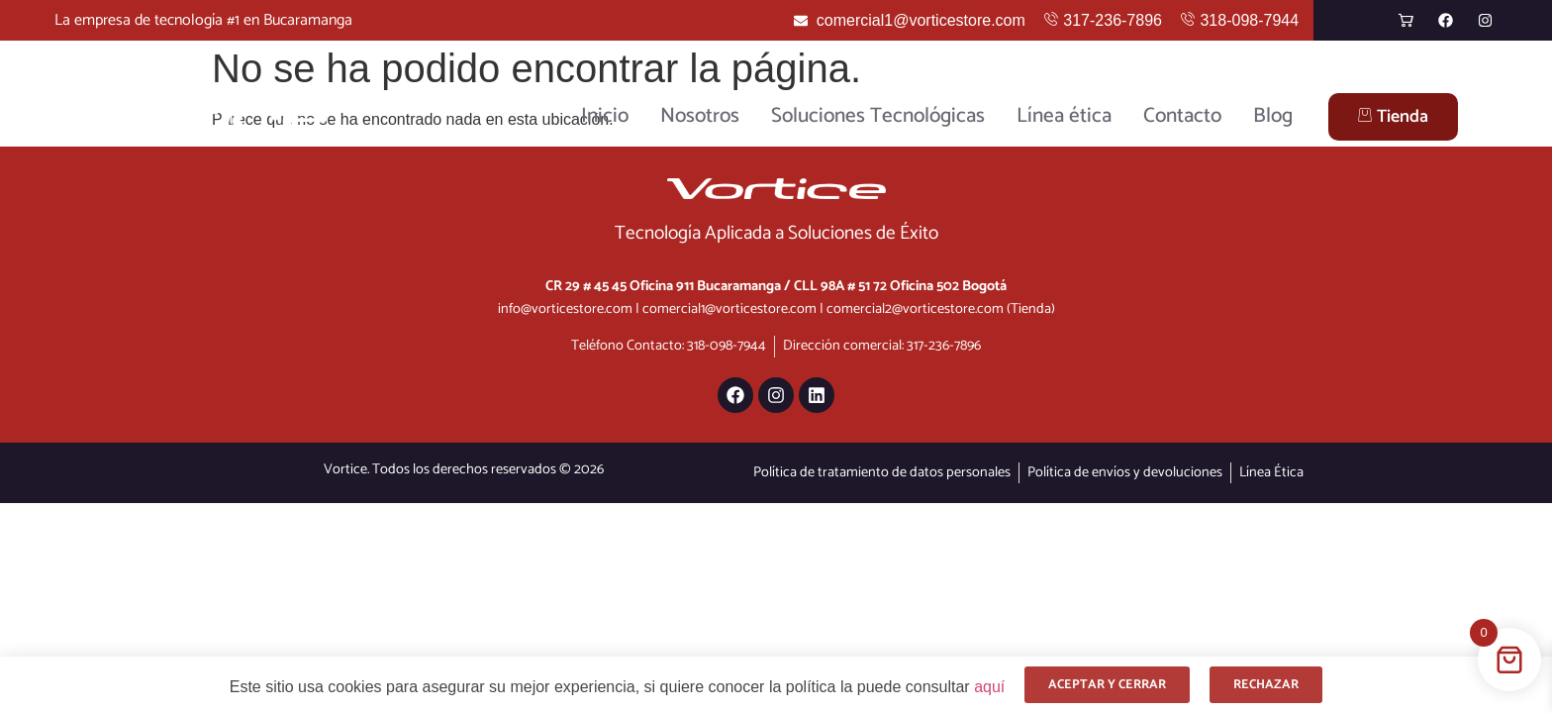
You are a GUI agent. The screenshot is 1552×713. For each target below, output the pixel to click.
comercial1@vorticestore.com (729, 309)
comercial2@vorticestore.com (915, 309)
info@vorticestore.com (565, 309)
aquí (989, 686)
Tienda (1393, 117)
